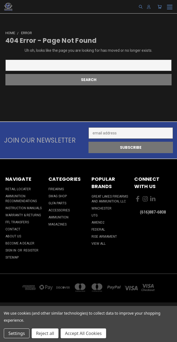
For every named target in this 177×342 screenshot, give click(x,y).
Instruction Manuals (23, 208)
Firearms (56, 189)
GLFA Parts (57, 203)
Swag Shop (57, 196)
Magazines (57, 224)
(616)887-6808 (153, 212)
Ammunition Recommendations (21, 198)
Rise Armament (104, 236)
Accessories (59, 210)
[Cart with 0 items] (159, 7)
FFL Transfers (17, 222)
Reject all (45, 333)
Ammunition (58, 217)
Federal (98, 229)
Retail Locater (18, 189)
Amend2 (97, 222)
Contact (12, 229)
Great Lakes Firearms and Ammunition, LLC (109, 199)
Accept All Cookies (83, 333)
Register (31, 250)
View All (98, 244)
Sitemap (12, 257)
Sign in (11, 250)
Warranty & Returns (23, 215)
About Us (13, 236)
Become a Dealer (19, 243)
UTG (94, 215)
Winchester (101, 208)
